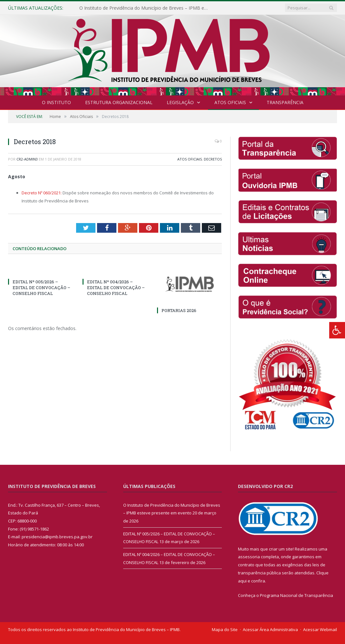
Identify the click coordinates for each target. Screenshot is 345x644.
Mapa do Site (225, 629)
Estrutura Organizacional (119, 102)
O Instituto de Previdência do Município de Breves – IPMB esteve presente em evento (145, 8)
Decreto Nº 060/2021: (42, 193)
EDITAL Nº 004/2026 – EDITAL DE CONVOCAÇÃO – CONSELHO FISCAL (116, 287)
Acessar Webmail (320, 629)
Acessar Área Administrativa (270, 629)
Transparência (285, 102)
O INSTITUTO (56, 102)
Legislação (180, 102)
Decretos (213, 159)
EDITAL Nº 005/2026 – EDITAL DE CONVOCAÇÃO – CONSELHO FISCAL (41, 287)
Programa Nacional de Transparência (296, 595)
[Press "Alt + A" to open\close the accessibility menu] (337, 330)
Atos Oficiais (230, 102)
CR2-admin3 (27, 159)
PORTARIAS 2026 (179, 310)
